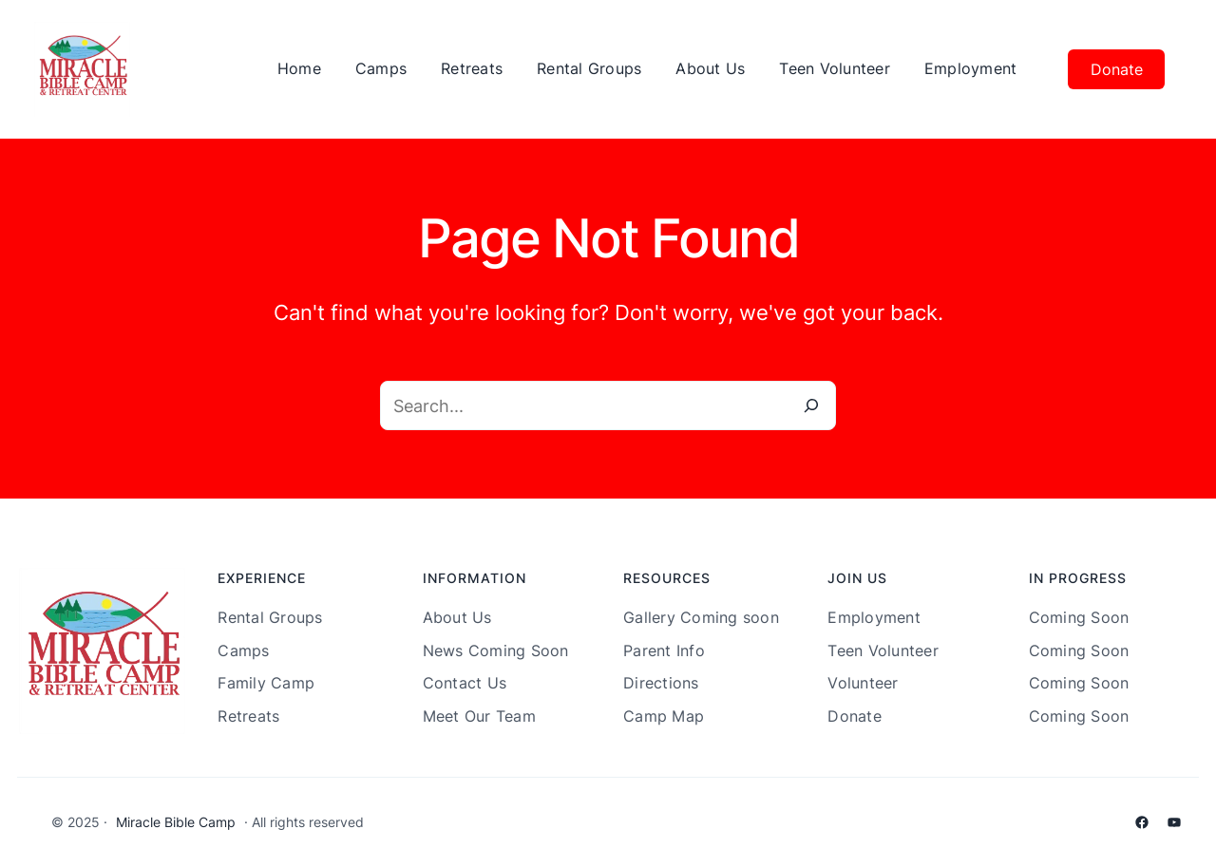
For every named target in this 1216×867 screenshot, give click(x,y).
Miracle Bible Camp (176, 822)
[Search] (811, 405)
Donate (1117, 69)
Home (299, 68)
